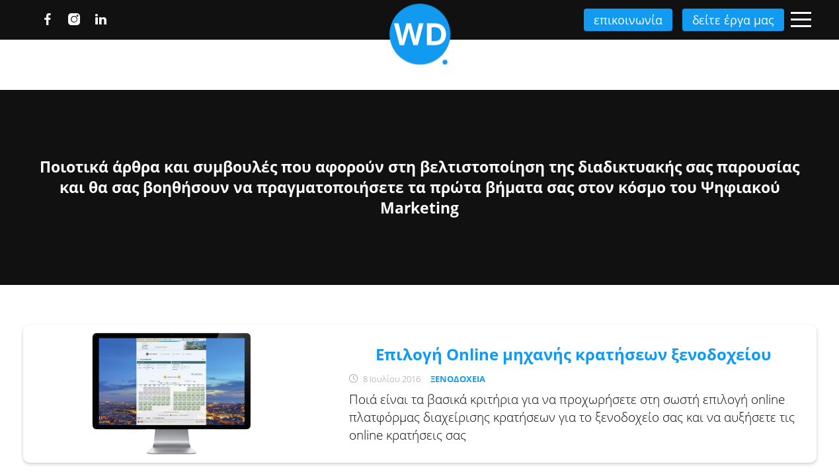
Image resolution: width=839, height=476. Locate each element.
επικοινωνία (618, 20)
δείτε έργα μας (727, 20)
